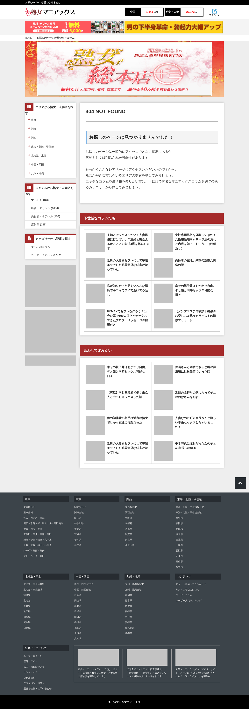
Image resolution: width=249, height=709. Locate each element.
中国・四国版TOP (83, 584)
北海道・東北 (37, 155)
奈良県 (128, 539)
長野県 (179, 550)
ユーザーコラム (184, 595)
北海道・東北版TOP (34, 584)
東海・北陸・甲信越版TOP (190, 507)
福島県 (27, 627)
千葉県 (77, 528)
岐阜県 (179, 534)
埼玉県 (77, 518)
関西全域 (129, 512)
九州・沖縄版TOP (134, 584)
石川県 (179, 556)
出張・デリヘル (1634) (45, 208)
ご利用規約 (29, 677)
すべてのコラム (40, 246)
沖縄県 (128, 633)
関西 (32, 137)
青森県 (27, 606)
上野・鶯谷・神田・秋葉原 (38, 545)
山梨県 (179, 545)
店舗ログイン (31, 661)
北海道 (27, 600)
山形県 (27, 617)
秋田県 (27, 611)
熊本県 (128, 600)
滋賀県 (128, 534)
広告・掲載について (34, 666)
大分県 (128, 617)
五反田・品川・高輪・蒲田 (38, 534)
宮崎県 (128, 622)
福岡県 (128, 595)
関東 (32, 128)
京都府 (128, 523)
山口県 (77, 617)
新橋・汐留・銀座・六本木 (38, 539)
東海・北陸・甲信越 (41, 146)
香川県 (77, 622)
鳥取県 (77, 606)
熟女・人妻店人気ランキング (191, 584)
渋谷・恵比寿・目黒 (34, 518)
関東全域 (79, 512)
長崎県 (128, 611)
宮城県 (27, 595)
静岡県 (179, 523)
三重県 (179, 539)
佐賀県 (128, 606)
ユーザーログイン (33, 656)
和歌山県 (129, 545)
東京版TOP (29, 507)
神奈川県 (79, 523)
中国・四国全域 (82, 589)
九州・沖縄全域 (133, 589)
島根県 (77, 611)
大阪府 (128, 518)
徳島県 (77, 627)
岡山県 (77, 600)
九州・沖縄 (36, 173)
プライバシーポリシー (35, 683)
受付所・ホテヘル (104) (45, 216)
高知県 (77, 638)
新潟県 (179, 528)
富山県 (179, 561)
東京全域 (28, 512)
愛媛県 (77, 633)
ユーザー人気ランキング (46, 255)
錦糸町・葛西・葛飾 (34, 550)
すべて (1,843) (40, 200)
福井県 (179, 567)
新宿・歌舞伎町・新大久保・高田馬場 (43, 523)
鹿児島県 (129, 627)
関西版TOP (131, 507)
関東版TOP (80, 507)
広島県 (77, 595)
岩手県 (27, 622)
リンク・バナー (32, 672)
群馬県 (77, 545)
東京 (32, 119)
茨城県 (77, 534)
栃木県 (77, 539)
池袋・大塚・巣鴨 (33, 528)
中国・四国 (36, 164)
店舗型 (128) (38, 224)
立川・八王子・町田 (34, 556)
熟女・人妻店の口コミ (187, 589)
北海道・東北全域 (33, 589)
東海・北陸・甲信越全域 (189, 512)
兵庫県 (128, 528)
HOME (28, 38)
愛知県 (179, 518)
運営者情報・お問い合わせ (38, 688)
